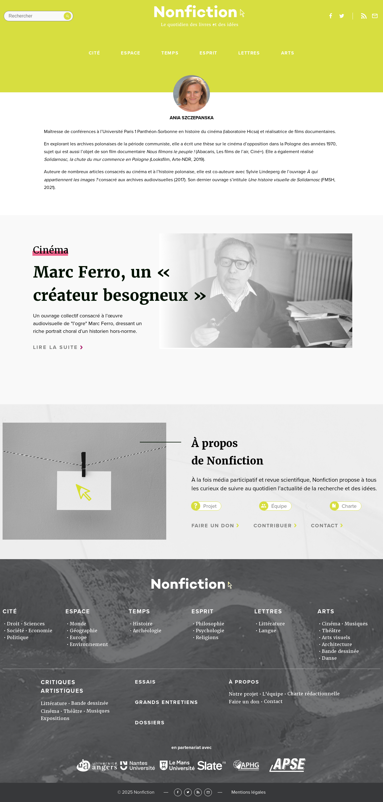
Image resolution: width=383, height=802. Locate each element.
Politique (17, 638)
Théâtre (331, 631)
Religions (207, 638)
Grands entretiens (166, 702)
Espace (130, 53)
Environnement (89, 644)
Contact (324, 526)
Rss (363, 16)
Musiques (356, 624)
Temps (170, 53)
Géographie (83, 631)
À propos (244, 682)
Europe (78, 638)
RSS (198, 792)
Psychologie (210, 631)
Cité (94, 53)
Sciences (34, 624)
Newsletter (375, 16)
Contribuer (273, 526)
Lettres (249, 53)
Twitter (188, 792)
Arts (287, 53)
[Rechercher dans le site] (38, 16)
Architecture (337, 644)
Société (15, 631)
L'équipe (272, 694)
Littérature (272, 624)
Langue (267, 631)
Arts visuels (336, 638)
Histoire (142, 624)
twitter (341, 16)
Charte (349, 506)
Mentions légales (248, 792)
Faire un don (213, 526)
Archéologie (147, 631)
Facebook (178, 792)
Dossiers (150, 722)
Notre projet (243, 694)
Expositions (55, 718)
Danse (329, 658)
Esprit (208, 53)
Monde (78, 624)
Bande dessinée (340, 651)
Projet (209, 506)
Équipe (279, 506)
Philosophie (210, 624)
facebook (330, 16)
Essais (145, 682)
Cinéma (331, 624)
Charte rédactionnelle (313, 694)
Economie (40, 631)
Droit (13, 624)
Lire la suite (55, 347)
